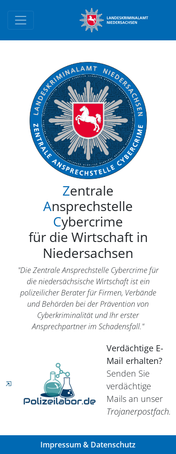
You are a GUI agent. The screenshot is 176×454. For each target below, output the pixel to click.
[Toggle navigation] (21, 20)
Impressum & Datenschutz (88, 444)
